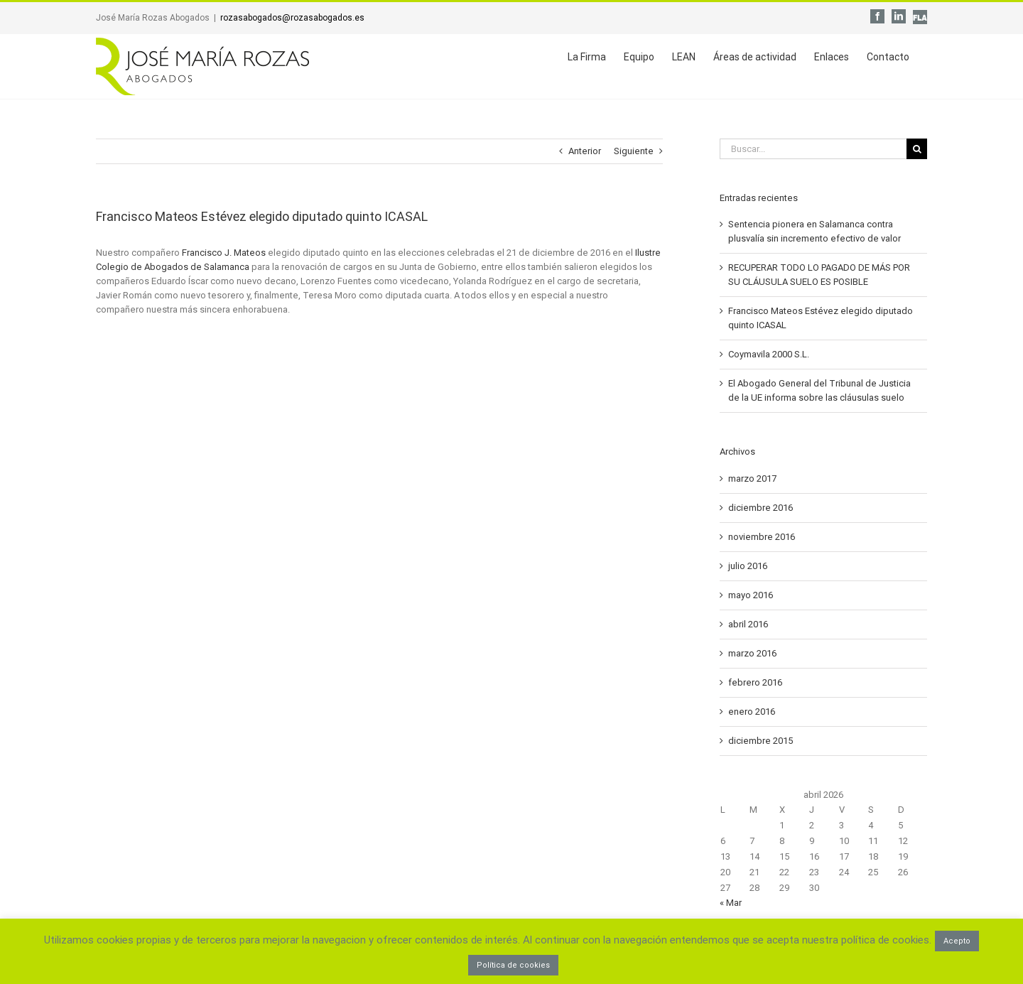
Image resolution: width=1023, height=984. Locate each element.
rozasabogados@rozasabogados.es (292, 18)
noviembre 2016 (761, 536)
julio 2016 (747, 566)
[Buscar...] (813, 149)
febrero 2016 (755, 682)
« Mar (731, 902)
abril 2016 (748, 624)
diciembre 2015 (760, 740)
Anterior (584, 151)
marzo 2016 (752, 653)
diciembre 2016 (760, 507)
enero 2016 (751, 711)
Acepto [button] (956, 941)
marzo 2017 (752, 478)
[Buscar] (916, 149)
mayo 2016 (750, 595)
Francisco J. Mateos (224, 252)
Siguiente (634, 151)
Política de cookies (513, 965)
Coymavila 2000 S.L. (768, 354)
